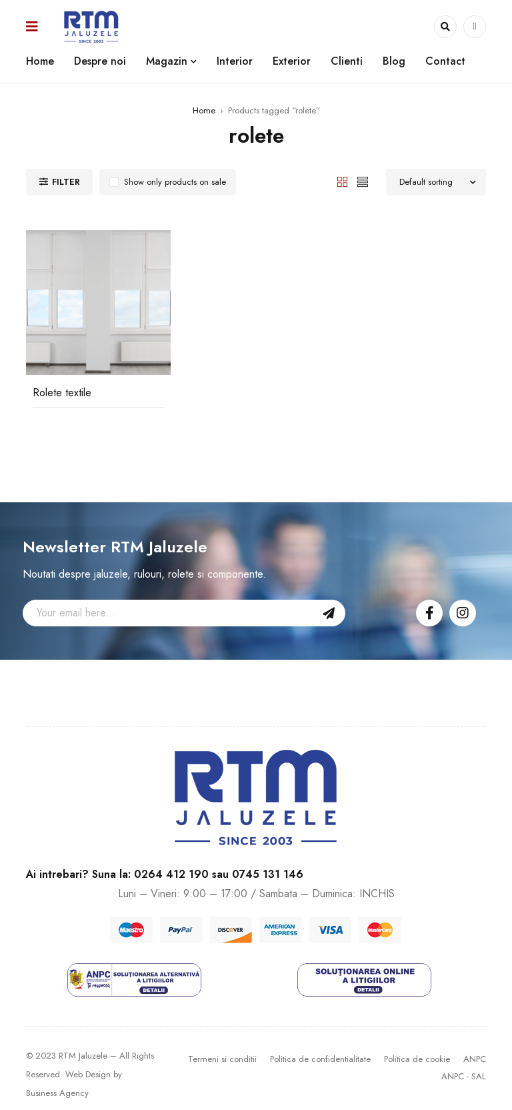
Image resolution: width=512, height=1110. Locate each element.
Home (204, 110)
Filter (66, 181)
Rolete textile (62, 392)
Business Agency (57, 1093)
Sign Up (329, 613)
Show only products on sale (175, 181)
